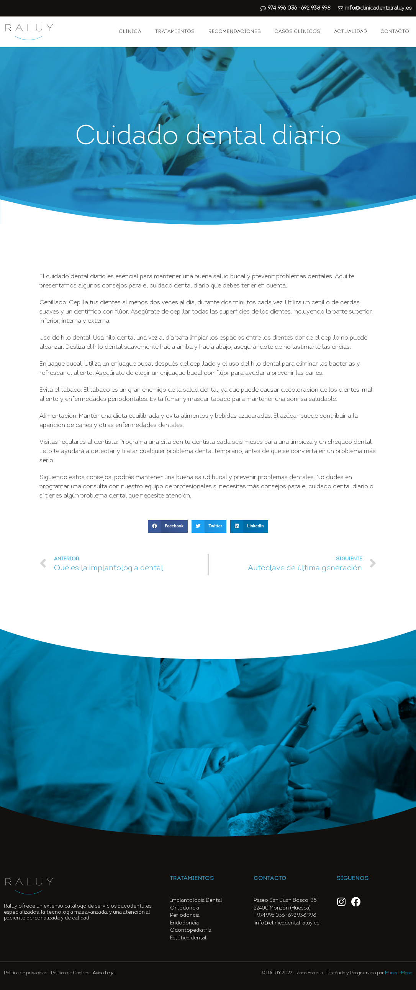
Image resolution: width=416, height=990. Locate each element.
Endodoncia (184, 923)
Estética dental (188, 938)
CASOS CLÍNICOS (297, 32)
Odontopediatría (190, 930)
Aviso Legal (104, 973)
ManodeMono (398, 973)
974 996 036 (271, 915)
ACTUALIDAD (350, 32)
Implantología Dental (196, 900)
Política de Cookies (70, 973)
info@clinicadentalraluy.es (287, 923)
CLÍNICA (130, 32)
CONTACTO (395, 32)
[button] (168, 526)
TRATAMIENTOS (175, 32)
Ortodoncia (184, 908)
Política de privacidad (25, 973)
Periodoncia (185, 915)
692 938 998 (303, 915)
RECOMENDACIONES (234, 32)
